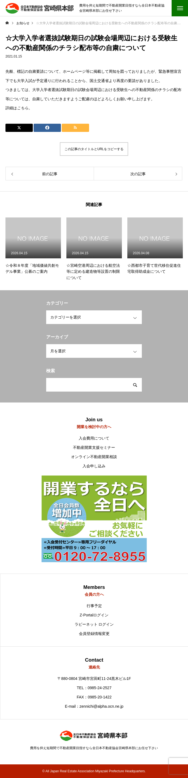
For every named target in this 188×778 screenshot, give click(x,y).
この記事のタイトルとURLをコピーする (94, 149)
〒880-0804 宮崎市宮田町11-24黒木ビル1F (94, 678)
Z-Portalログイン (94, 615)
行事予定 (94, 606)
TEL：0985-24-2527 (94, 688)
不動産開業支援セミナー (94, 447)
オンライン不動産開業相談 (94, 457)
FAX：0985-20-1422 (94, 697)
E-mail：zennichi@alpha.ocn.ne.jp (94, 706)
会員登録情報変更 (94, 633)
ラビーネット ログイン (94, 624)
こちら (22, 108)
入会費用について (94, 438)
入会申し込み (94, 466)
